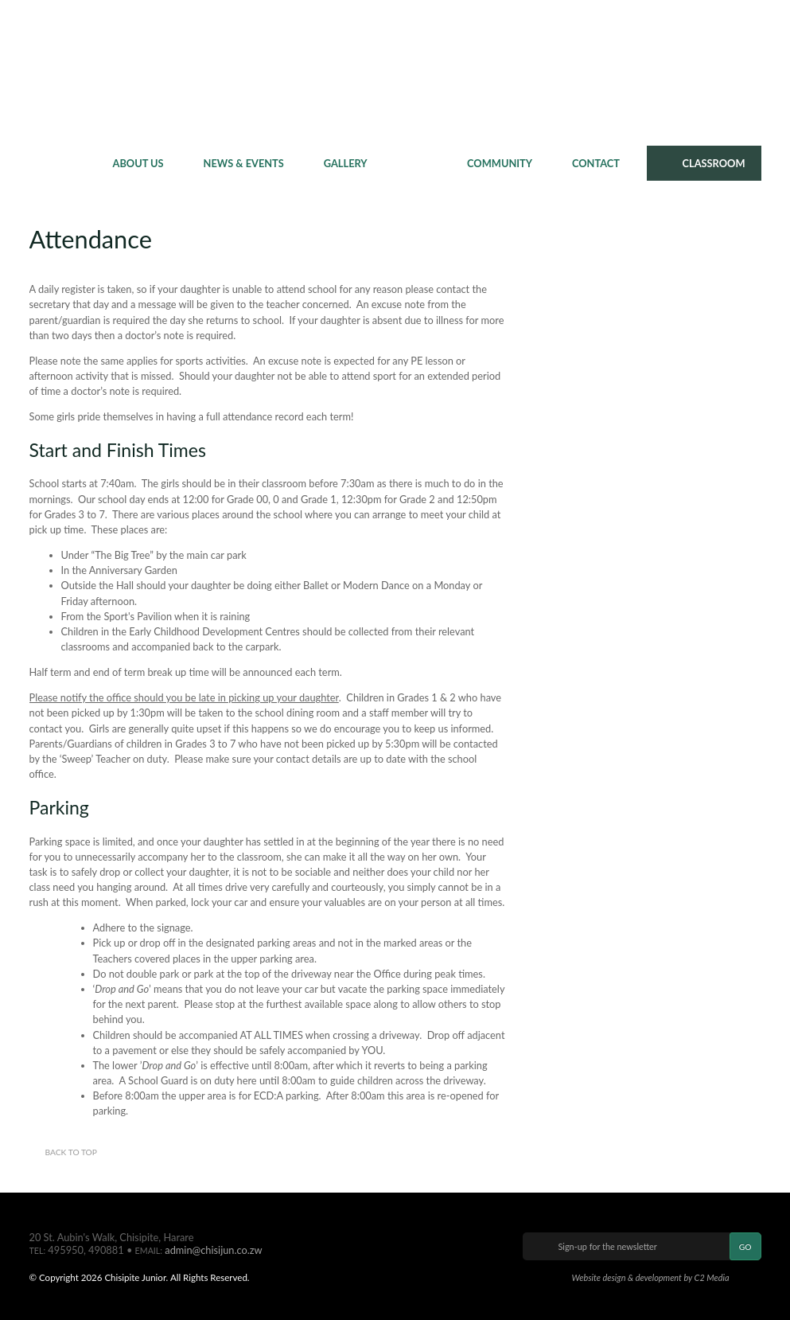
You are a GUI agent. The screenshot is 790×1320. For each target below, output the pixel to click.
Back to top (71, 1152)
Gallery (346, 163)
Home (65, 163)
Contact (596, 163)
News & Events (244, 163)
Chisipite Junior (395, 71)
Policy (409, 163)
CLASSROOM (714, 163)
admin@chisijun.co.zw (213, 1250)
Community (499, 163)
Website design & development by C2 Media (650, 1277)
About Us (138, 163)
